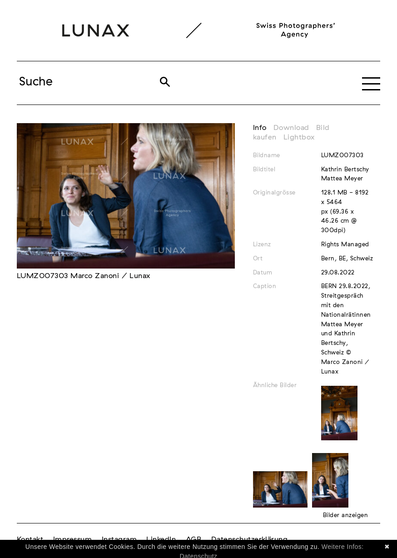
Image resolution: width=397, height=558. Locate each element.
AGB (193, 539)
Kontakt (30, 539)
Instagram (119, 539)
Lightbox (299, 137)
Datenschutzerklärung (249, 539)
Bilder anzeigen (345, 515)
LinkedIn (161, 539)
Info (260, 127)
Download (291, 127)
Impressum (72, 539)
